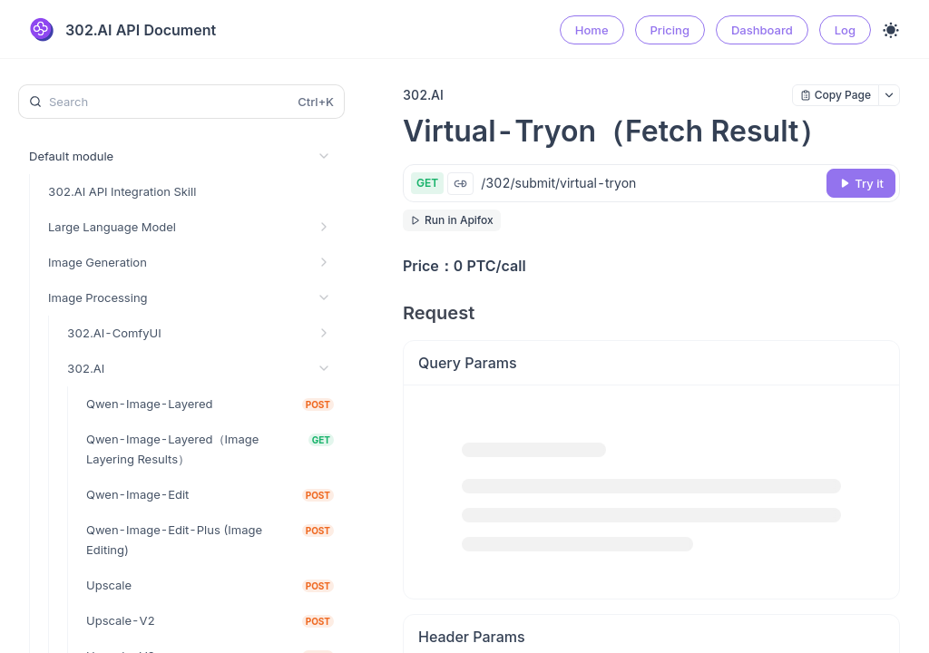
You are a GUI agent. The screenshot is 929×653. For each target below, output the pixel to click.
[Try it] (860, 183)
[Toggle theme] (891, 30)
